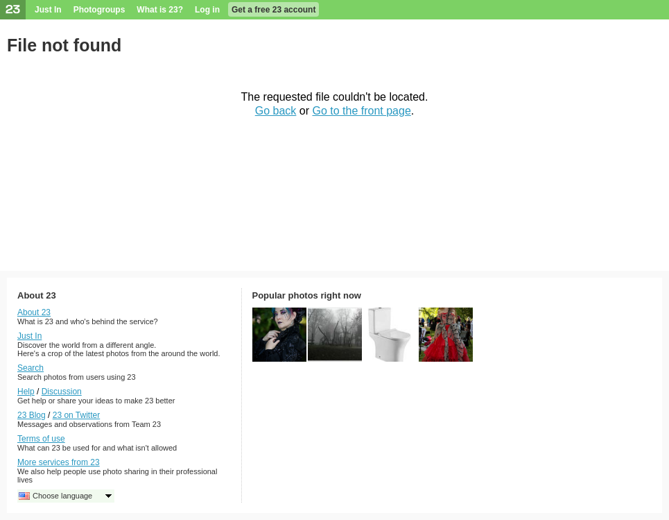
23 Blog (31, 415)
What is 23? (160, 10)
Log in (207, 10)
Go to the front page (361, 111)
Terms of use (41, 439)
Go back (276, 111)
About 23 (34, 312)
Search (30, 368)
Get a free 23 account (273, 10)
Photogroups (99, 10)
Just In (48, 10)
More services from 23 (58, 462)
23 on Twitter (76, 415)
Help (26, 391)
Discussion (62, 391)
